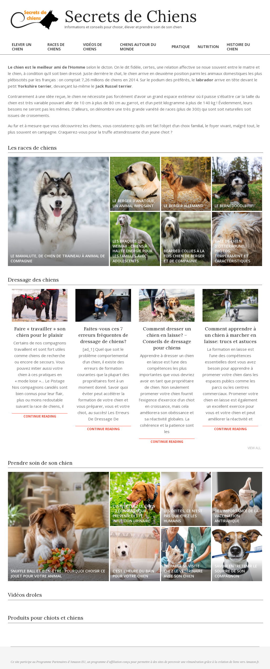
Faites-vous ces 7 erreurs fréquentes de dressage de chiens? (103, 335)
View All (254, 448)
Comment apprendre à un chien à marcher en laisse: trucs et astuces (230, 335)
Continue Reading (39, 416)
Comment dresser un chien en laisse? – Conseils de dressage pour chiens (167, 338)
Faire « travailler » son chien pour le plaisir (39, 332)
